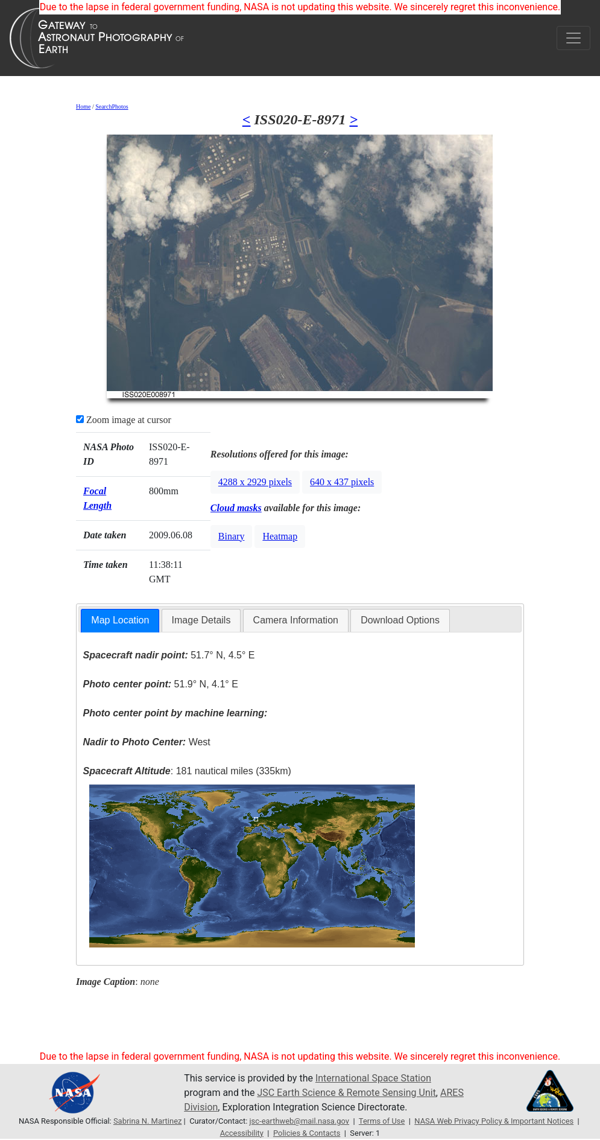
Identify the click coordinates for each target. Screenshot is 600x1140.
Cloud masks (236, 508)
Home (83, 106)
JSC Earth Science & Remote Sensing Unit (346, 1092)
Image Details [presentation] (201, 620)
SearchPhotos (111, 106)
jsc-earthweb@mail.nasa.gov (300, 1121)
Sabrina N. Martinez (147, 1121)
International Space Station (373, 1078)
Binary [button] (231, 536)
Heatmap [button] (279, 536)
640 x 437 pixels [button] (342, 482)
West (146, 742)
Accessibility (242, 1133)
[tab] (120, 620)
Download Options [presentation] (400, 620)
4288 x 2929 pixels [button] (255, 482)
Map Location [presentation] (120, 620)
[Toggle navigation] (573, 38)
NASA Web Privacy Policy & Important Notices (493, 1121)
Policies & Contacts (306, 1133)
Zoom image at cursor (123, 420)
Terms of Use (382, 1121)
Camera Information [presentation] (295, 620)
